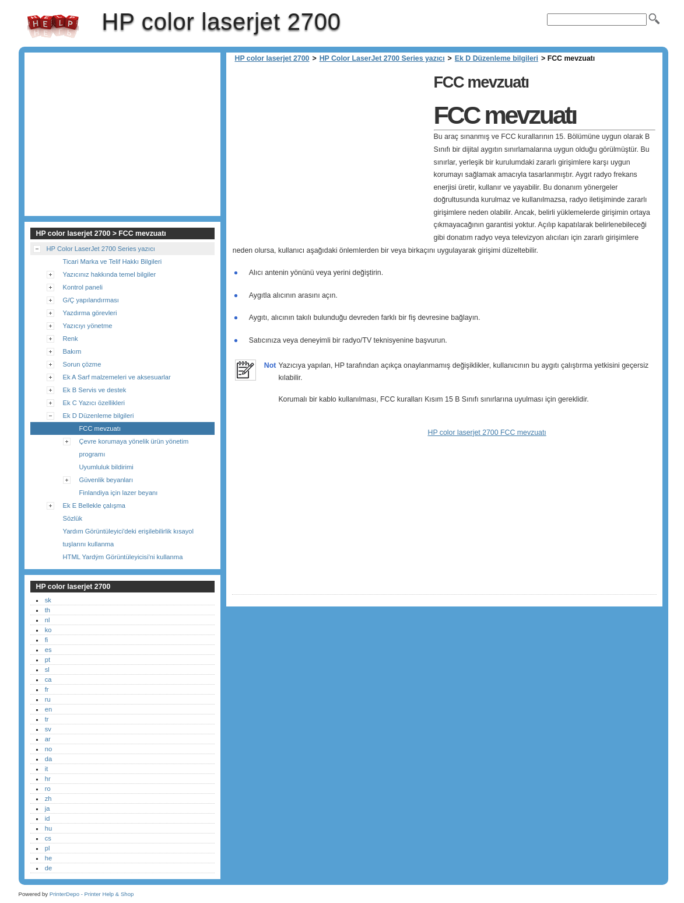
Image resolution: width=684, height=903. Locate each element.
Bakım (72, 351)
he (48, 858)
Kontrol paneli (83, 287)
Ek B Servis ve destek (95, 389)
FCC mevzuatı (100, 428)
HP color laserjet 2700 (53, 26)
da (48, 758)
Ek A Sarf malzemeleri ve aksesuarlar (117, 377)
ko (48, 629)
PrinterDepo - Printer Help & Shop (92, 894)
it (46, 768)
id (47, 818)
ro (48, 788)
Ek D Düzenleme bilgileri (496, 58)
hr (48, 778)
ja (47, 808)
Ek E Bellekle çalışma (94, 505)
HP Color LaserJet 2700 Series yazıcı (382, 58)
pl (47, 848)
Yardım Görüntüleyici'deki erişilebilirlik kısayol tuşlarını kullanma (128, 538)
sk (48, 600)
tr (47, 719)
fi (46, 639)
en (48, 709)
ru (48, 699)
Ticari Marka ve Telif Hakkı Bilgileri (112, 261)
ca (48, 679)
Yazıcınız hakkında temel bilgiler (109, 274)
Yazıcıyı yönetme (88, 325)
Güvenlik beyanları (106, 479)
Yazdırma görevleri (90, 312)
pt (47, 659)
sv (48, 729)
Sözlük (73, 518)
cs (48, 838)
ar (48, 738)
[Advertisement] (330, 151)
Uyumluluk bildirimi (106, 466)
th (47, 609)
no (48, 748)
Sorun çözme (82, 364)
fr (47, 689)
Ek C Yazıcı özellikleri (94, 402)
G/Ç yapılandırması (91, 300)
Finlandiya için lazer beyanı (118, 492)
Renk (70, 338)
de (48, 867)
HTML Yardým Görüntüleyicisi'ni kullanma (123, 556)
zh (48, 798)
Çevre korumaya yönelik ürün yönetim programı (134, 448)
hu (48, 828)
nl (47, 619)
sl (47, 669)
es (48, 649)
